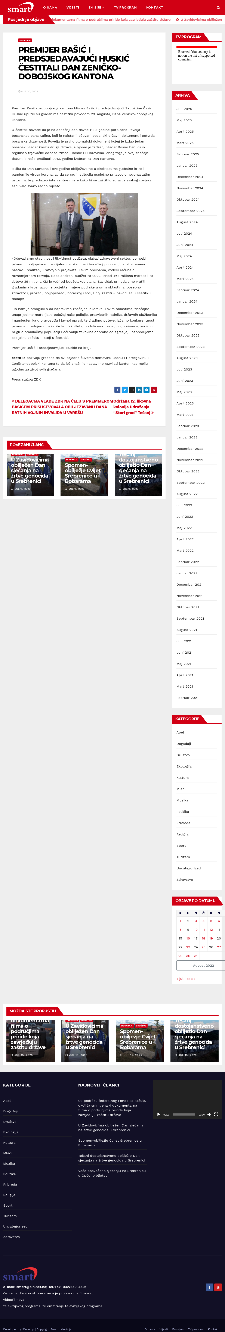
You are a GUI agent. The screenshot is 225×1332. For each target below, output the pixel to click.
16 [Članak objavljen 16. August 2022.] (188, 938)
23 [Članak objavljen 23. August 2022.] (188, 947)
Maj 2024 (184, 256)
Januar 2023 (186, 437)
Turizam (183, 857)
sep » (191, 979)
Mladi (181, 789)
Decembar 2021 (189, 584)
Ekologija (184, 766)
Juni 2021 (184, 652)
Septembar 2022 (190, 483)
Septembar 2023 (190, 347)
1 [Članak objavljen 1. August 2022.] (180, 921)
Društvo (32, 454)
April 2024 (185, 267)
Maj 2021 (183, 664)
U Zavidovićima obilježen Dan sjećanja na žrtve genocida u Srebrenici (30, 470)
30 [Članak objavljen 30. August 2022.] (188, 956)
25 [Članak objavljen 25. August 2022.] (203, 947)
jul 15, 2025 (24, 1055)
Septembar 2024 (190, 211)
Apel (180, 732)
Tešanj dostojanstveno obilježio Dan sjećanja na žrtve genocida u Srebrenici (138, 467)
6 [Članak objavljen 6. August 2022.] (219, 921)
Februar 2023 (187, 426)
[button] (218, 8)
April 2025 (185, 131)
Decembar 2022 (189, 449)
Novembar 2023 (189, 324)
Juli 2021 (183, 641)
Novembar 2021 (189, 596)
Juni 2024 (184, 245)
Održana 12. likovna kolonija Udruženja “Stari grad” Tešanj (133, 407)
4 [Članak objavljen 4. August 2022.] (204, 921)
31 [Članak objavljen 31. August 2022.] (196, 956)
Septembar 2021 (190, 618)
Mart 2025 (185, 143)
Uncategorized (188, 868)
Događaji (25, 40)
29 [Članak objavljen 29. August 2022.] (180, 956)
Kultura (182, 778)
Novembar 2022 (189, 460)
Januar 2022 (186, 573)
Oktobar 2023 (188, 335)
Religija (182, 834)
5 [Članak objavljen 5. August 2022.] (211, 921)
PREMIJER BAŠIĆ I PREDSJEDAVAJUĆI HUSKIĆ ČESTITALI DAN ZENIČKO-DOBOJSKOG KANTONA (73, 63)
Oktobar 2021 (187, 607)
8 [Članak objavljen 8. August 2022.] (180, 930)
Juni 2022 (184, 517)
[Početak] (159, 1114)
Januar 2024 (186, 301)
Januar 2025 (186, 165)
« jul (179, 979)
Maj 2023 (184, 392)
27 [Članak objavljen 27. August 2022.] (219, 947)
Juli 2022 (184, 505)
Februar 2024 (187, 290)
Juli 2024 (184, 233)
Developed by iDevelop (19, 1329)
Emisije (96, 7)
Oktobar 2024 (188, 199)
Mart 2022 (185, 550)
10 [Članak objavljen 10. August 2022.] (196, 930)
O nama (50, 7)
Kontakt (154, 7)
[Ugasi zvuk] (209, 1114)
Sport (181, 846)
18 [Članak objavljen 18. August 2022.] (203, 938)
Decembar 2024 (189, 177)
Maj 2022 (184, 528)
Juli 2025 (184, 109)
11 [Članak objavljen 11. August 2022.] (203, 930)
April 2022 (185, 539)
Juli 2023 (184, 369)
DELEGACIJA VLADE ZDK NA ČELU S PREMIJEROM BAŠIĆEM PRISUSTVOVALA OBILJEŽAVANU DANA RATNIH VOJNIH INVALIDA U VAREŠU (62, 407)
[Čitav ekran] (216, 1114)
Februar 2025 (187, 154)
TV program (125, 7)
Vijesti (73, 7)
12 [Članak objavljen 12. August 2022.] (211, 930)
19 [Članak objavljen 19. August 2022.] (211, 938)
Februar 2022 (187, 562)
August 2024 (187, 222)
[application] (187, 1099)
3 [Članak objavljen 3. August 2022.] (196, 921)
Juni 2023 (184, 381)
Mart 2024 (185, 279)
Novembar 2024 (189, 188)
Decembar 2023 (189, 313)
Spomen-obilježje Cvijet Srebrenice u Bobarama (83, 473)
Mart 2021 (184, 686)
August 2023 (187, 358)
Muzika (182, 800)
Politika (182, 812)
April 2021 (184, 675)
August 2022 (187, 494)
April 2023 (185, 403)
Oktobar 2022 (188, 471)
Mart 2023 (185, 415)
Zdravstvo (184, 880)
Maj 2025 (184, 120)
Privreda (183, 823)
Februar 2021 (187, 698)
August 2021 (186, 630)
